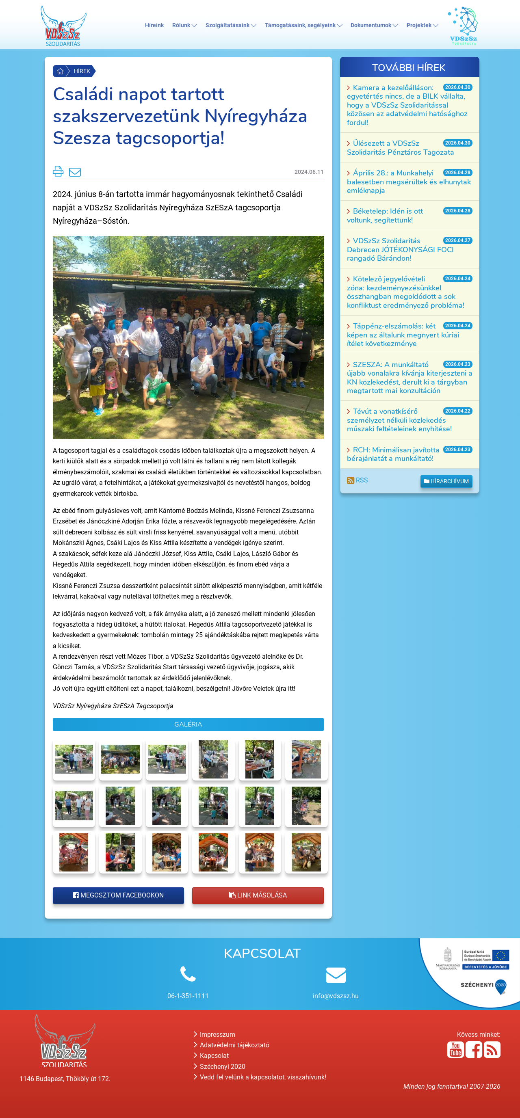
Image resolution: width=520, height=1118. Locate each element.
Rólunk (184, 25)
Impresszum (214, 1034)
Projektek (422, 25)
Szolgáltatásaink (231, 25)
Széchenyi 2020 (219, 1066)
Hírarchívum (446, 481)
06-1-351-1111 (188, 996)
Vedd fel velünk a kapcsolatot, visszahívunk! (260, 1077)
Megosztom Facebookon (118, 895)
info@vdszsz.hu (336, 996)
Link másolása (258, 895)
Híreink (154, 25)
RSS (357, 480)
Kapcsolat (211, 1056)
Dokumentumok (374, 25)
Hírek (82, 71)
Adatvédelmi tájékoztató (231, 1045)
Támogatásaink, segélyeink (303, 25)
